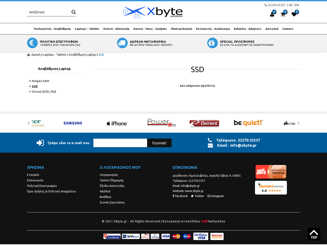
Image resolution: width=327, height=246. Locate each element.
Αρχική (34, 54)
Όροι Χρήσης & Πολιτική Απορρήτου (51, 191)
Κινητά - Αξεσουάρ (116, 28)
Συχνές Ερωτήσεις (112, 202)
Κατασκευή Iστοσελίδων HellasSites (194, 221)
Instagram (215, 196)
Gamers (287, 28)
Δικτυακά (271, 28)
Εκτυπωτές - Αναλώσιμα (213, 28)
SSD (101, 54)
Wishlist (105, 191)
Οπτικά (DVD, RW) (43, 91)
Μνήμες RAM (39, 81)
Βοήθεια (105, 197)
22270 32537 (275, 5)
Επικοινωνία (35, 180)
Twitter (197, 196)
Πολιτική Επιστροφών (42, 186)
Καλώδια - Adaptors (247, 28)
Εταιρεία (33, 174)
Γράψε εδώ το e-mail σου (63, 143)
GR (290, 5)
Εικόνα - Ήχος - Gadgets (150, 28)
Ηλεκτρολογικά (181, 28)
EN (297, 5)
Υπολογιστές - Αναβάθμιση (52, 28)
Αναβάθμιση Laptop (82, 54)
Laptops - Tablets (87, 28)
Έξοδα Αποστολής (112, 186)
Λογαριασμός (109, 174)
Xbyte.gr (153, 12)
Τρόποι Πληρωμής (112, 180)
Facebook (180, 196)
